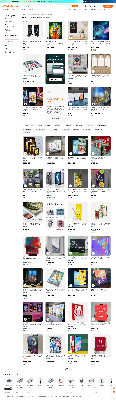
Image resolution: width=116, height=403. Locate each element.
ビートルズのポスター (44, 393)
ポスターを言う (20, 396)
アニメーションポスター (29, 125)
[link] (114, 388)
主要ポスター (97, 393)
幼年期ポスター (53, 396)
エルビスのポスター (72, 393)
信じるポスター (79, 125)
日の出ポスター (20, 393)
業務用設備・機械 (32, 14)
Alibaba (24, 14)
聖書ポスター (57, 125)
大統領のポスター (102, 125)
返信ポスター (66, 129)
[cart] (90, 6)
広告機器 (42, 14)
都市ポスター (42, 396)
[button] (70, 6)
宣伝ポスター (27, 132)
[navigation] (12, 192)
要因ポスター (9, 393)
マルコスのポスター (41, 129)
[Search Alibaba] (45, 6)
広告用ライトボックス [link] (52, 14)
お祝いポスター (87, 129)
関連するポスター (76, 396)
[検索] (75, 6)
